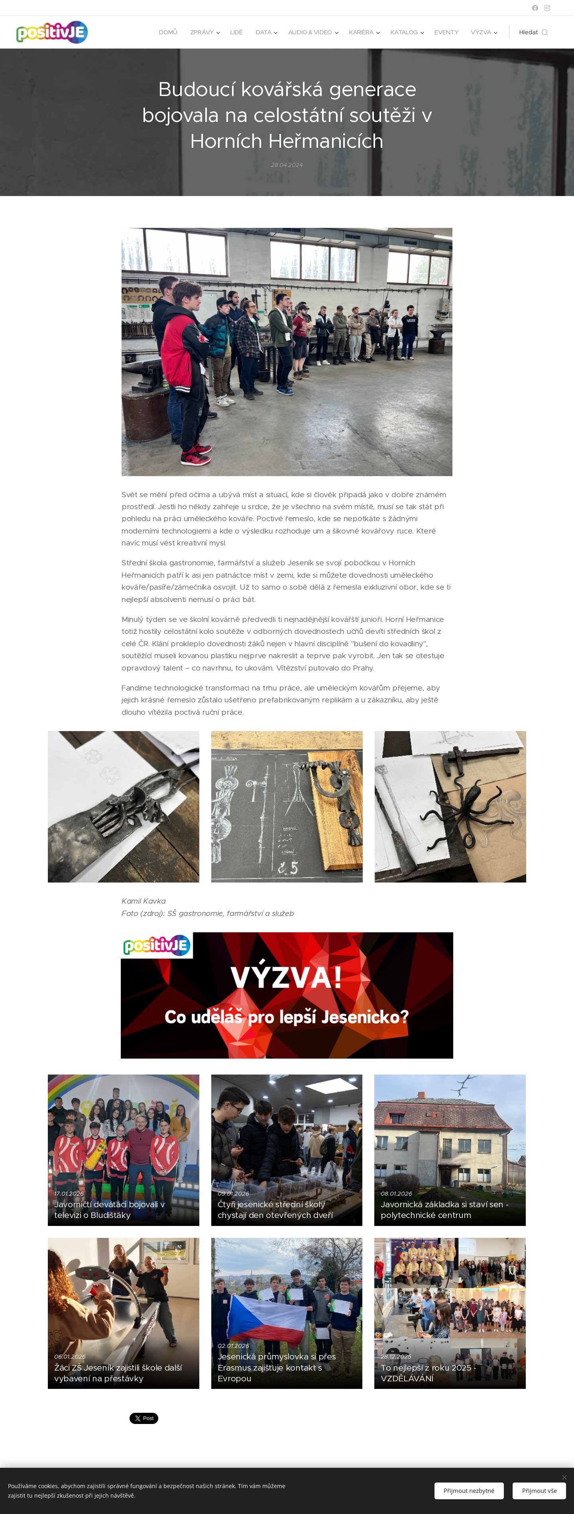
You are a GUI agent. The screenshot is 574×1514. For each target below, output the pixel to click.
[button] (533, 32)
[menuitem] (164, 32)
